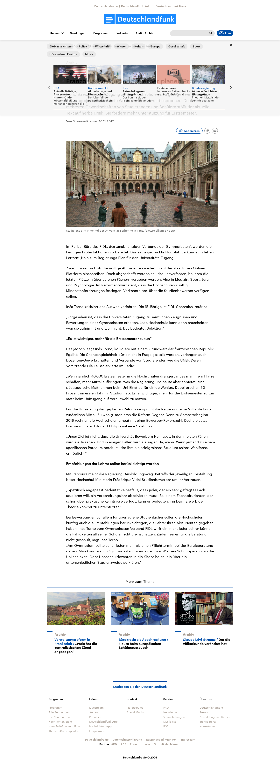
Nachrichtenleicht (60, 721)
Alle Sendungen (59, 712)
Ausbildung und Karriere (215, 717)
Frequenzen (97, 731)
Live (225, 33)
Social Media (135, 712)
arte (147, 744)
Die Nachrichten (59, 717)
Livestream (96, 707)
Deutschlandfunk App (103, 721)
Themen (54, 33)
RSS (166, 726)
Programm (100, 33)
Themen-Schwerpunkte (64, 731)
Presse (204, 712)
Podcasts (122, 33)
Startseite (53, 46)
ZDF (123, 744)
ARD (114, 744)
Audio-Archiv (144, 33)
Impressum (187, 739)
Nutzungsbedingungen (161, 739)
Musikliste (169, 721)
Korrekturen (207, 726)
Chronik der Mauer (166, 744)
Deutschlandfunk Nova (171, 6)
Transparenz (208, 721)
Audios (93, 712)
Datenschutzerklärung (127, 739)
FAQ (166, 707)
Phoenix (135, 744)
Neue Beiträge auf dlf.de (64, 726)
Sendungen (77, 33)
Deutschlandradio (106, 6)
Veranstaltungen (174, 717)
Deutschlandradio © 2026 (140, 757)
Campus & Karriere (74, 46)
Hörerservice (135, 707)
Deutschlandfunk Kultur (137, 6)
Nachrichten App (100, 726)
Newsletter (170, 712)
